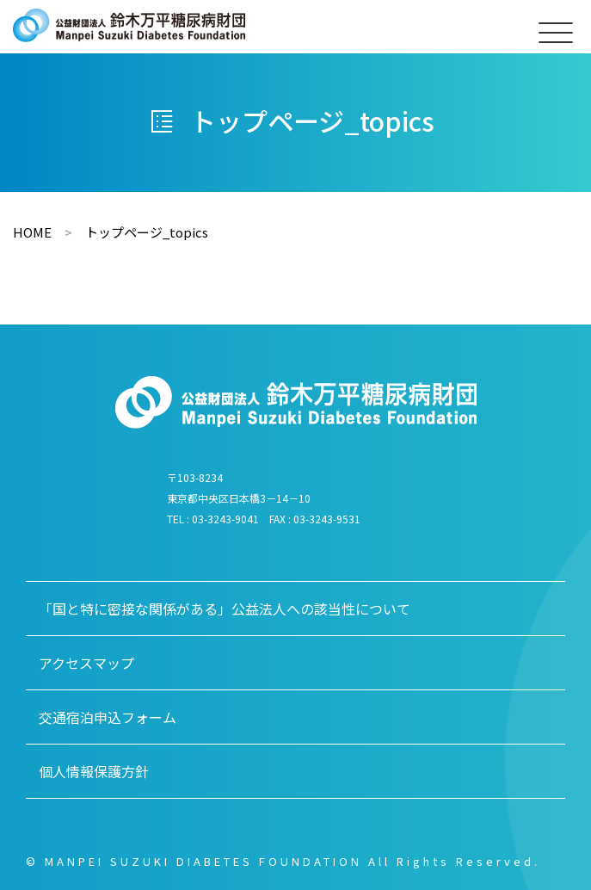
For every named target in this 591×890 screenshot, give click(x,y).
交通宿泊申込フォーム (107, 717)
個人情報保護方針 (94, 771)
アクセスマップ (86, 662)
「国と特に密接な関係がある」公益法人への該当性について (224, 608)
